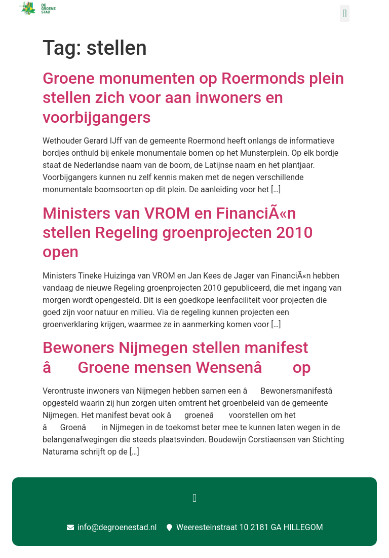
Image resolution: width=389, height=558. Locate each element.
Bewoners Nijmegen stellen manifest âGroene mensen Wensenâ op (177, 357)
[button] (344, 13)
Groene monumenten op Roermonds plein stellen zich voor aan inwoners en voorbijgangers (193, 97)
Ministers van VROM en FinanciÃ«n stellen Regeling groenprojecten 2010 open (178, 232)
